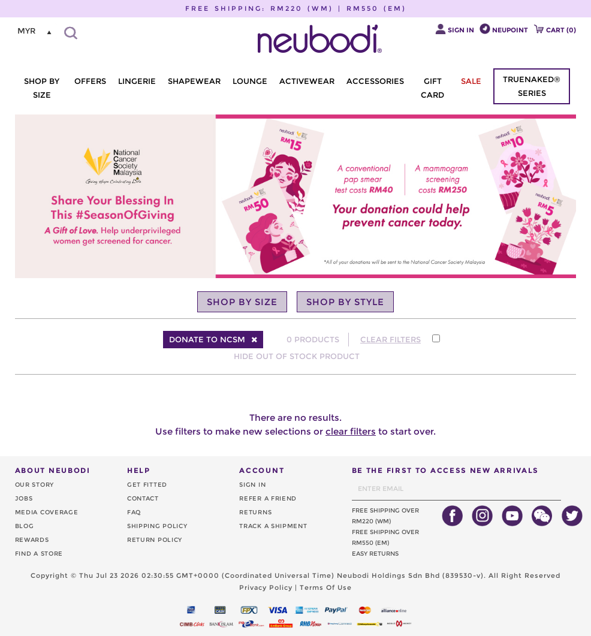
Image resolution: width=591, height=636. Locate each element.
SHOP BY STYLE (345, 302)
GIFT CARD (432, 88)
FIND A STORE (39, 553)
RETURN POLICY (154, 540)
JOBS (24, 498)
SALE (471, 81)
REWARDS (32, 540)
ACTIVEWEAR (306, 81)
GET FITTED (147, 485)
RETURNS (255, 512)
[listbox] (36, 31)
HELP (138, 470)
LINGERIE (137, 81)
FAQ (134, 512)
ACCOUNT (261, 470)
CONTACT (143, 498)
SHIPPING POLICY (157, 526)
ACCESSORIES (375, 81)
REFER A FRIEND (268, 498)
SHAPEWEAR (194, 81)
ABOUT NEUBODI (53, 470)
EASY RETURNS (375, 553)
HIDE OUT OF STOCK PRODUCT (297, 356)
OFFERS (90, 81)
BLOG (24, 526)
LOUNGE (250, 81)
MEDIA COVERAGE (47, 512)
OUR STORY (34, 485)
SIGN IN (252, 485)
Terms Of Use (326, 587)
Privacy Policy (266, 587)
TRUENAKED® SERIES (531, 86)
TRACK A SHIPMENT (273, 526)
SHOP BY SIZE (41, 88)
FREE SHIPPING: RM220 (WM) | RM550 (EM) (295, 8)
